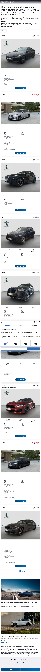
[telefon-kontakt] (30, 669)
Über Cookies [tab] (34, 325)
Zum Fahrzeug (20, 88)
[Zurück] (15, 571)
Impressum (7, 668)
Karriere (22, 668)
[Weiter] (26, 571)
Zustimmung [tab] (7, 325)
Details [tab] (20, 325)
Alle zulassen (33, 348)
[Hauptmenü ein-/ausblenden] (39, 1)
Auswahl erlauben (20, 348)
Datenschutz (16, 668)
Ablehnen (7, 348)
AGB (12, 668)
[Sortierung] (33, 31)
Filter (2, 31)
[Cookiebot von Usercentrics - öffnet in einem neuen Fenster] (35, 322)
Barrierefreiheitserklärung (30, 668)
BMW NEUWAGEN (5, 642)
